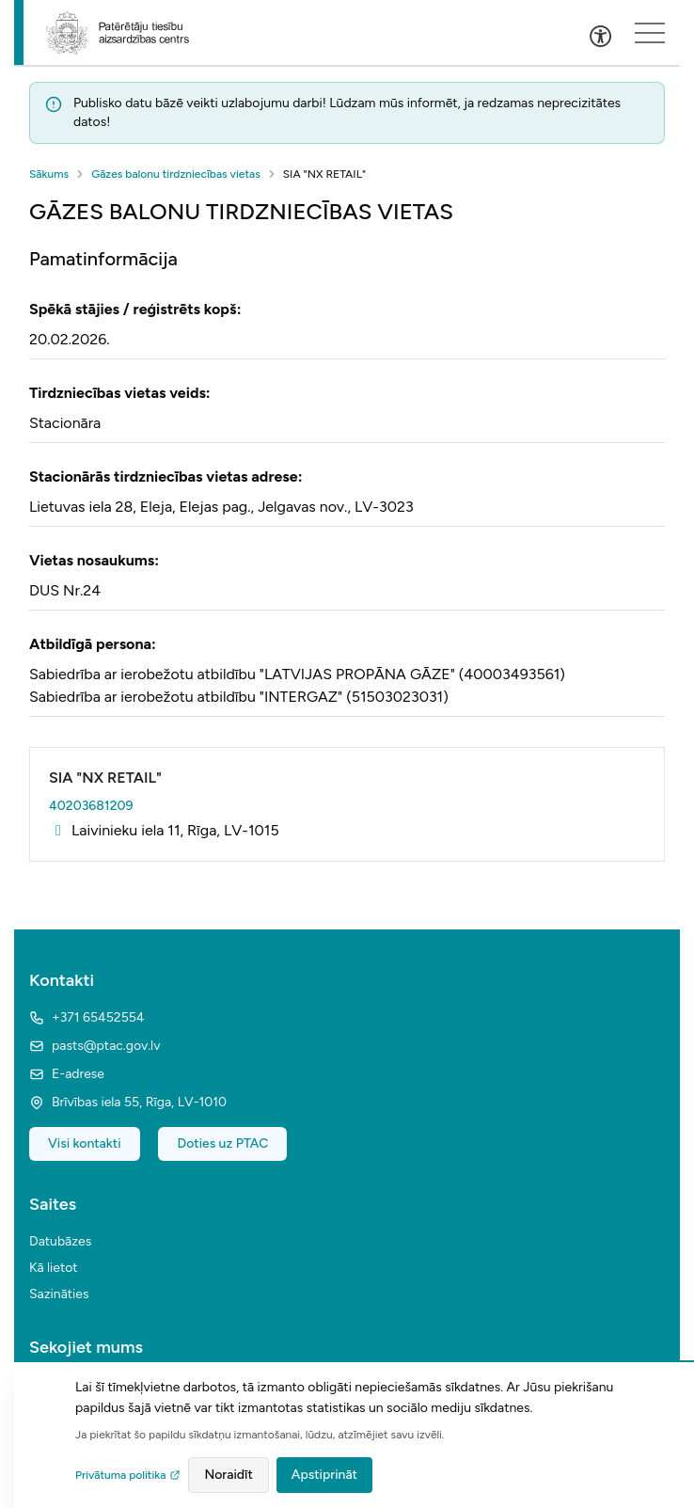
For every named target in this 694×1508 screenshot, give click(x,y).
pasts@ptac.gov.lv (94, 1046)
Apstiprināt (324, 1475)
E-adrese (66, 1074)
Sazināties (59, 1294)
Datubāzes (60, 1241)
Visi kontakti (84, 1143)
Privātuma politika (128, 1475)
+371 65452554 (86, 1017)
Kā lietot (53, 1268)
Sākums (49, 174)
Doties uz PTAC (222, 1143)
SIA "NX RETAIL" (105, 777)
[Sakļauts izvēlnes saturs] (650, 33)
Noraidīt (228, 1475)
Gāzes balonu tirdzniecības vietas (175, 174)
